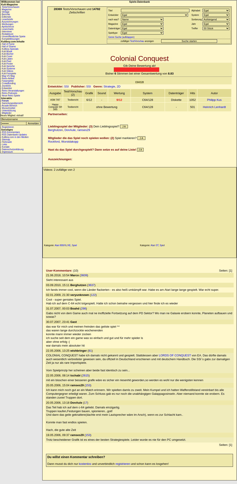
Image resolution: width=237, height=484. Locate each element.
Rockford (54, 141)
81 (90, 350)
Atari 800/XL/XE (63, 245)
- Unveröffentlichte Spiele (12, 36)
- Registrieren (7, 127)
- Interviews (6, 31)
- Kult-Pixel (5, 61)
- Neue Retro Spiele (10, 95)
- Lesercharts (6, 29)
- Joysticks (5, 86)
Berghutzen (55, 130)
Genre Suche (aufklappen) (121, 37)
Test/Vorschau (137, 41)
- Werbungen (6, 24)
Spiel (74, 245)
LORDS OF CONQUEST (175, 355)
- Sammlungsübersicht (11, 103)
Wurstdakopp (69, 141)
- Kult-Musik (6, 51)
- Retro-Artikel (7, 78)
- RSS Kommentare (10, 132)
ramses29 (83, 130)
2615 (85, 375)
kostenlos (85, 463)
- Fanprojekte (7, 81)
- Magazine (5, 9)
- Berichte (5, 14)
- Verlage (4, 12)
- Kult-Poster (6, 63)
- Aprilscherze (7, 26)
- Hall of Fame (7, 44)
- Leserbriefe (6, 19)
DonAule (70, 130)
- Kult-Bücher (6, 54)
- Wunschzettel (7, 108)
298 (83, 308)
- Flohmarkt (6, 142)
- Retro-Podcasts (8, 93)
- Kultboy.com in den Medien (14, 137)
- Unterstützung (8, 110)
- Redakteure (6, 34)
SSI (66, 86)
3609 (84, 275)
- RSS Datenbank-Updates (13, 134)
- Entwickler (6, 88)
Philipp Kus (214, 100)
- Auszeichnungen (9, 22)
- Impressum (6, 152)
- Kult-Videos (6, 71)
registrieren (123, 463)
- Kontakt (4, 147)
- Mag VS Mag (7, 76)
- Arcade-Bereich (8, 105)
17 (85, 402)
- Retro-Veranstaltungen (12, 90)
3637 (91, 285)
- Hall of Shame (8, 46)
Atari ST (155, 245)
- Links (3, 144)
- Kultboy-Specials (9, 49)
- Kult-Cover (6, 56)
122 (93, 295)
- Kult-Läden (6, 59)
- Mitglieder (5, 113)
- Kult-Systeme (7, 68)
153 (87, 385)
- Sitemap (5, 139)
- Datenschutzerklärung (11, 149)
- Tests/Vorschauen (9, 7)
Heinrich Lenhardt (214, 107)
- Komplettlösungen (10, 39)
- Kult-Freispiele (8, 73)
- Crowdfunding (8, 83)
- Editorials (5, 17)
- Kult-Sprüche (7, 66)
